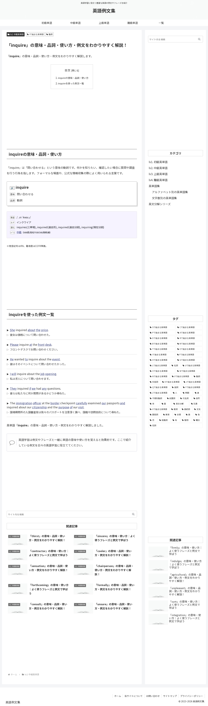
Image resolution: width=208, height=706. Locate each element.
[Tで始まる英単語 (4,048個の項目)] (161, 349)
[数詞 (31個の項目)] (175, 409)
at (30, 345)
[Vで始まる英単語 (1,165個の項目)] (181, 376)
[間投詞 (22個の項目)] (154, 414)
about (31, 330)
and (122, 403)
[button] (133, 514)
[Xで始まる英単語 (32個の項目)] (158, 409)
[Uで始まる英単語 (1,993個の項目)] (192, 365)
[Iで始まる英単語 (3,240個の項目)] (161, 354)
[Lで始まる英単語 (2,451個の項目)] (158, 365)
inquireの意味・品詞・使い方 (73, 77)
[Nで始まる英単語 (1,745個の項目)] (159, 376)
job (42, 374)
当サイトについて (133, 696)
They (13, 388)
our (104, 403)
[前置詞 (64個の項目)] (172, 398)
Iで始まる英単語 (35, 34)
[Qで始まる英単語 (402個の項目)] (159, 387)
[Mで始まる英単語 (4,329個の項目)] (189, 343)
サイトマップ (170, 696)
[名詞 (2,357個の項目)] (175, 365)
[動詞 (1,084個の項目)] (197, 376)
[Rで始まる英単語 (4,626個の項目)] (189, 338)
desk (48, 345)
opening (50, 374)
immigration (24, 403)
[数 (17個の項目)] (188, 414)
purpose (63, 407)
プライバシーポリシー (191, 696)
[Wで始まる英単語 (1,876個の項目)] (189, 371)
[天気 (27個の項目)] (198, 409)
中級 (19, 232)
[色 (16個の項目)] (198, 414)
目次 (67, 70)
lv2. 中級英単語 (16, 34)
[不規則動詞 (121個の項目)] (156, 398)
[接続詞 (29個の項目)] (186, 409)
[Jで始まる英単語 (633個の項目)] (192, 381)
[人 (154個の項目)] (176, 392)
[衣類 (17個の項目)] (178, 414)
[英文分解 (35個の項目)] (180, 403)
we (34, 388)
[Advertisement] (72, 116)
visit (81, 407)
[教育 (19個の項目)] (167, 414)
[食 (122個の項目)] (198, 392)
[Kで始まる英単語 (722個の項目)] (171, 381)
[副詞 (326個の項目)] (175, 387)
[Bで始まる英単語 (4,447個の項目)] (161, 343)
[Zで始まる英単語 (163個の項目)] (159, 392)
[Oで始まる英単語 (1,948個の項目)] (161, 371)
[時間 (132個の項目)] (187, 392)
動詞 (49, 34)
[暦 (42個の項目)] (165, 403)
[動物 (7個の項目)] (186, 420)
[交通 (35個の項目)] (196, 403)
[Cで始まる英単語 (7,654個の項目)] (189, 327)
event (56, 359)
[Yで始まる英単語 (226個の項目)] (192, 387)
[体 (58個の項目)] (154, 403)
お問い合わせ (153, 696)
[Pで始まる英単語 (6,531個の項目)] (161, 332)
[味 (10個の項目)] (175, 420)
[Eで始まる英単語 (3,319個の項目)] (189, 349)
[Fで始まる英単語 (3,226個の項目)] (189, 354)
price (44, 330)
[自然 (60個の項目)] (197, 398)
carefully (81, 403)
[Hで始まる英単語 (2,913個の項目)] (161, 359)
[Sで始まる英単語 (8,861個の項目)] (161, 327)
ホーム (117, 696)
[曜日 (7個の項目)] (197, 420)
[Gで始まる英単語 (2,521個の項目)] (189, 359)
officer (37, 403)
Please (14, 345)
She (12, 330)
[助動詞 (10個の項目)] (164, 420)
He (12, 359)
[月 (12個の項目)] (152, 420)
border (54, 403)
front (41, 345)
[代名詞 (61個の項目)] (185, 398)
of (71, 407)
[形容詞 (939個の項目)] (154, 381)
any (44, 388)
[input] (72, 514)
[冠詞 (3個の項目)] (175, 425)
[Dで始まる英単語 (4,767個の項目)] (161, 338)
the (38, 330)
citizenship (39, 407)
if (30, 388)
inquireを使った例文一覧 (71, 83)
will (13, 374)
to (26, 359)
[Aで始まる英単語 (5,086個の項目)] (189, 332)
